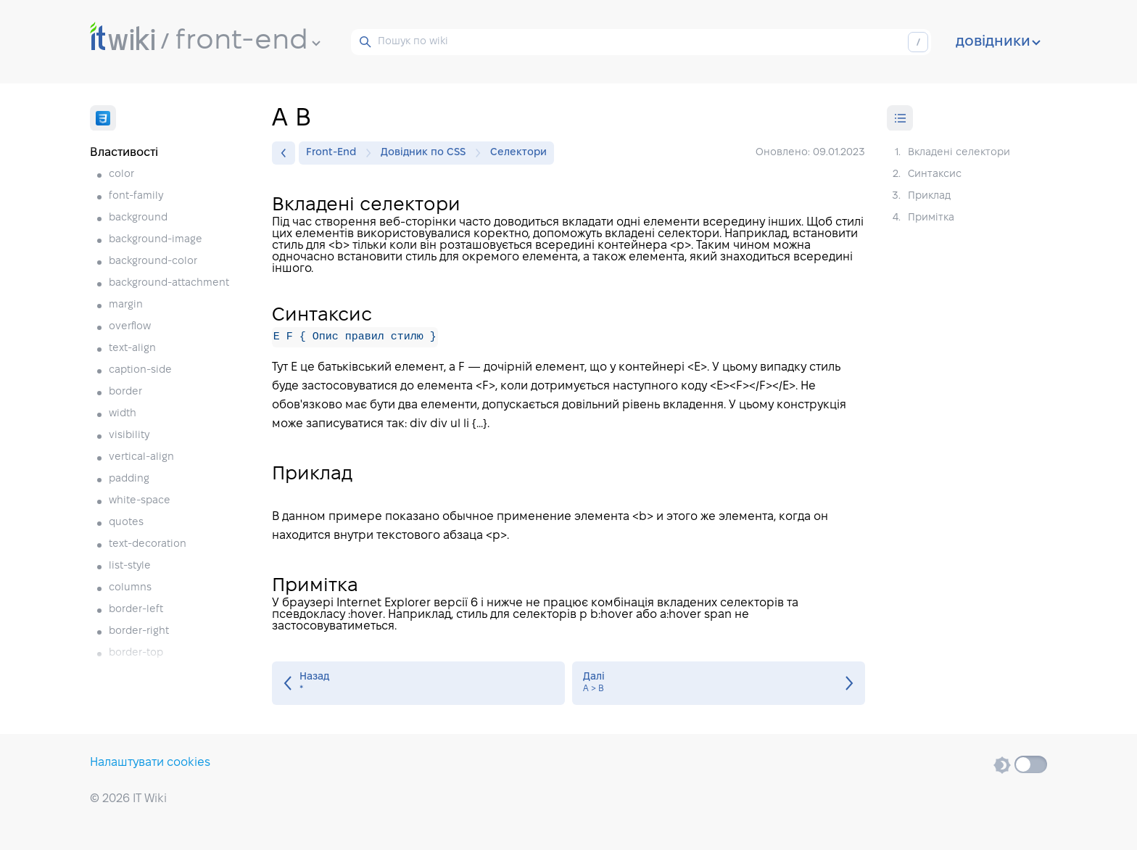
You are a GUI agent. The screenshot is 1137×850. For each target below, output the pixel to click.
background (138, 218)
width (122, 413)
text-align (132, 348)
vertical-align (141, 457)
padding (129, 479)
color (121, 174)
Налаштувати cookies (150, 762)
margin (126, 305)
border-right (139, 631)
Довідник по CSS (427, 153)
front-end (248, 41)
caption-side (140, 370)
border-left (136, 609)
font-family (136, 196)
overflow (130, 326)
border (125, 392)
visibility (129, 435)
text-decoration (147, 544)
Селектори (518, 152)
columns (130, 588)
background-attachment (169, 283)
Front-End (334, 153)
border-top (136, 653)
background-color (153, 261)
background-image (155, 239)
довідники (998, 42)
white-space (139, 501)
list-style (130, 566)
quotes (126, 522)
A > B (718, 683)
